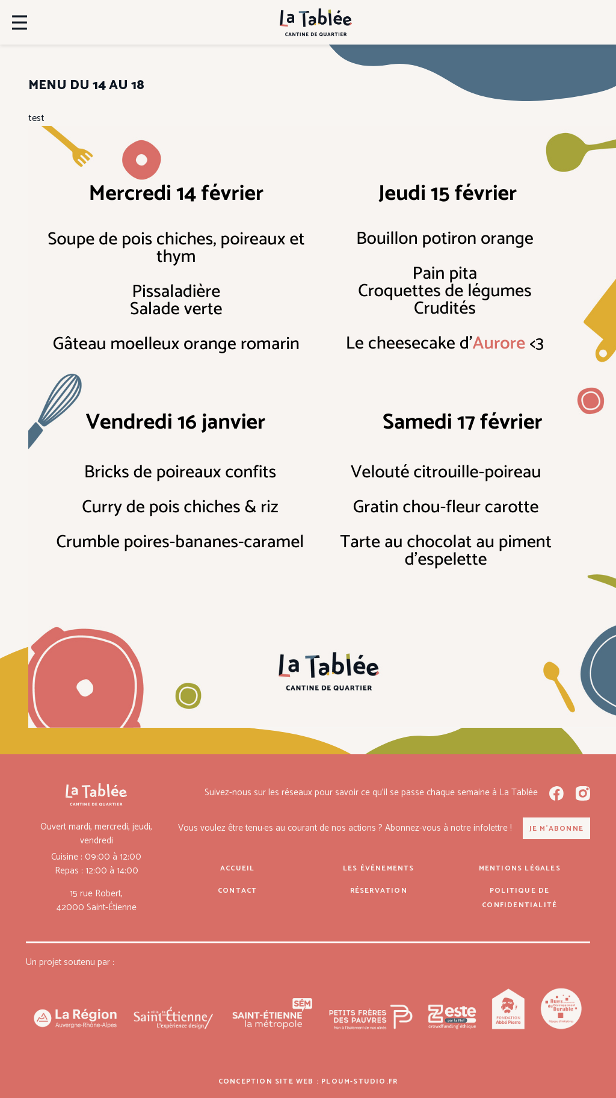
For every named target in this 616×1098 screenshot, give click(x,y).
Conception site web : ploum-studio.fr (308, 1081)
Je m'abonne (556, 828)
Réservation (378, 890)
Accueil (237, 868)
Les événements (378, 868)
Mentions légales (520, 868)
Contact (237, 890)
